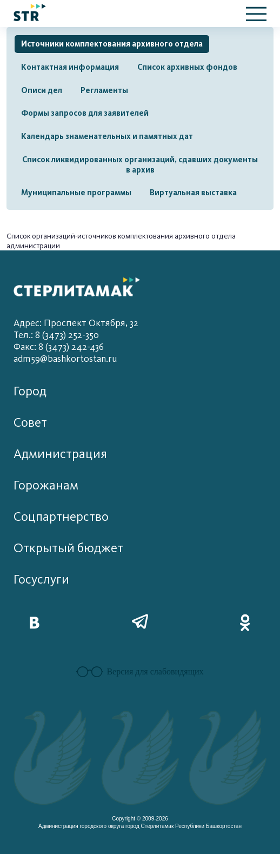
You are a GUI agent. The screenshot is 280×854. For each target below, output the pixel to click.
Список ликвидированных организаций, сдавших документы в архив (140, 165)
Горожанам (46, 485)
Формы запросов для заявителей (85, 113)
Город (30, 391)
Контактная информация (70, 67)
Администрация (60, 454)
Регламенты (104, 90)
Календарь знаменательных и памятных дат (107, 136)
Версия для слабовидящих (139, 671)
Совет (30, 422)
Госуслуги (41, 579)
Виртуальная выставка (193, 192)
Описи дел (41, 90)
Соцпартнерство (61, 516)
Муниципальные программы (76, 192)
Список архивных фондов (187, 67)
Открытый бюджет (68, 548)
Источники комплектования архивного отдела (112, 44)
